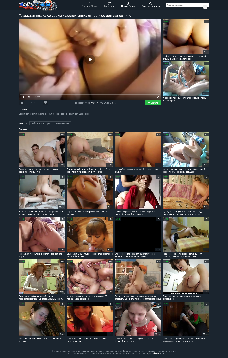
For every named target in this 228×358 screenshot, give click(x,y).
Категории (109, 4)
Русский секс (153, 353)
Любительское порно (40, 123)
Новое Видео (128, 4)
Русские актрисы (150, 4)
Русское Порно (90, 4)
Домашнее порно (62, 123)
